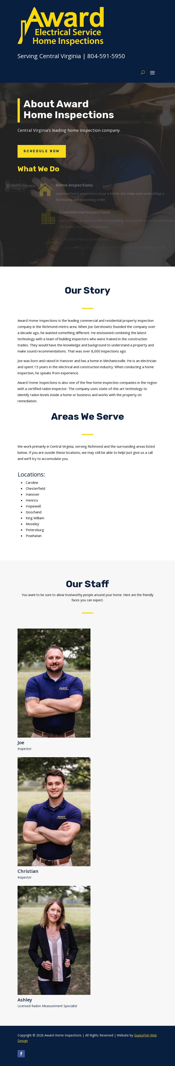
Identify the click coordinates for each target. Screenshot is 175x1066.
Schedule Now (41, 151)
